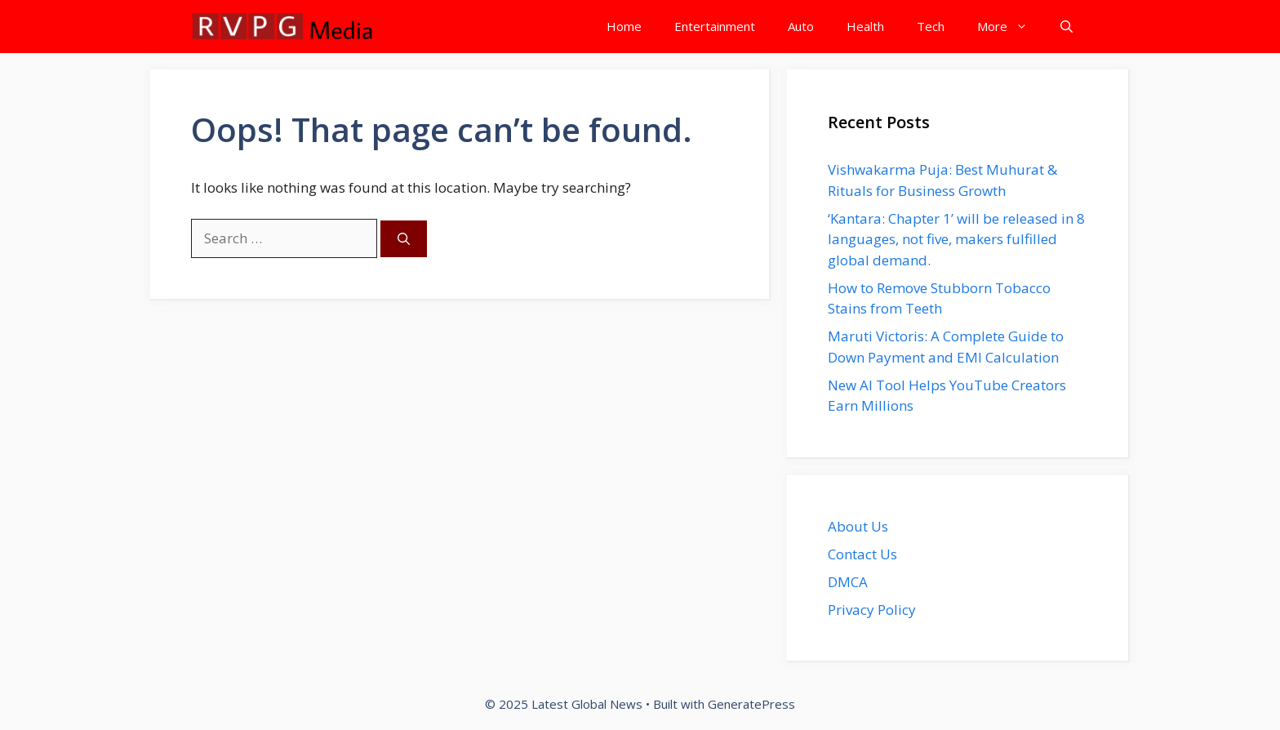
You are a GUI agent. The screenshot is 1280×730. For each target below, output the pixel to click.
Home (624, 26)
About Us (858, 526)
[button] (1066, 26)
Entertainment (714, 26)
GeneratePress (751, 704)
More (1010, 26)
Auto (801, 26)
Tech (930, 26)
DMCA (848, 581)
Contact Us (862, 554)
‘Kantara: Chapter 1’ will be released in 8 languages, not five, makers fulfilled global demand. (956, 239)
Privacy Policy (872, 609)
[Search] (403, 238)
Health (865, 26)
